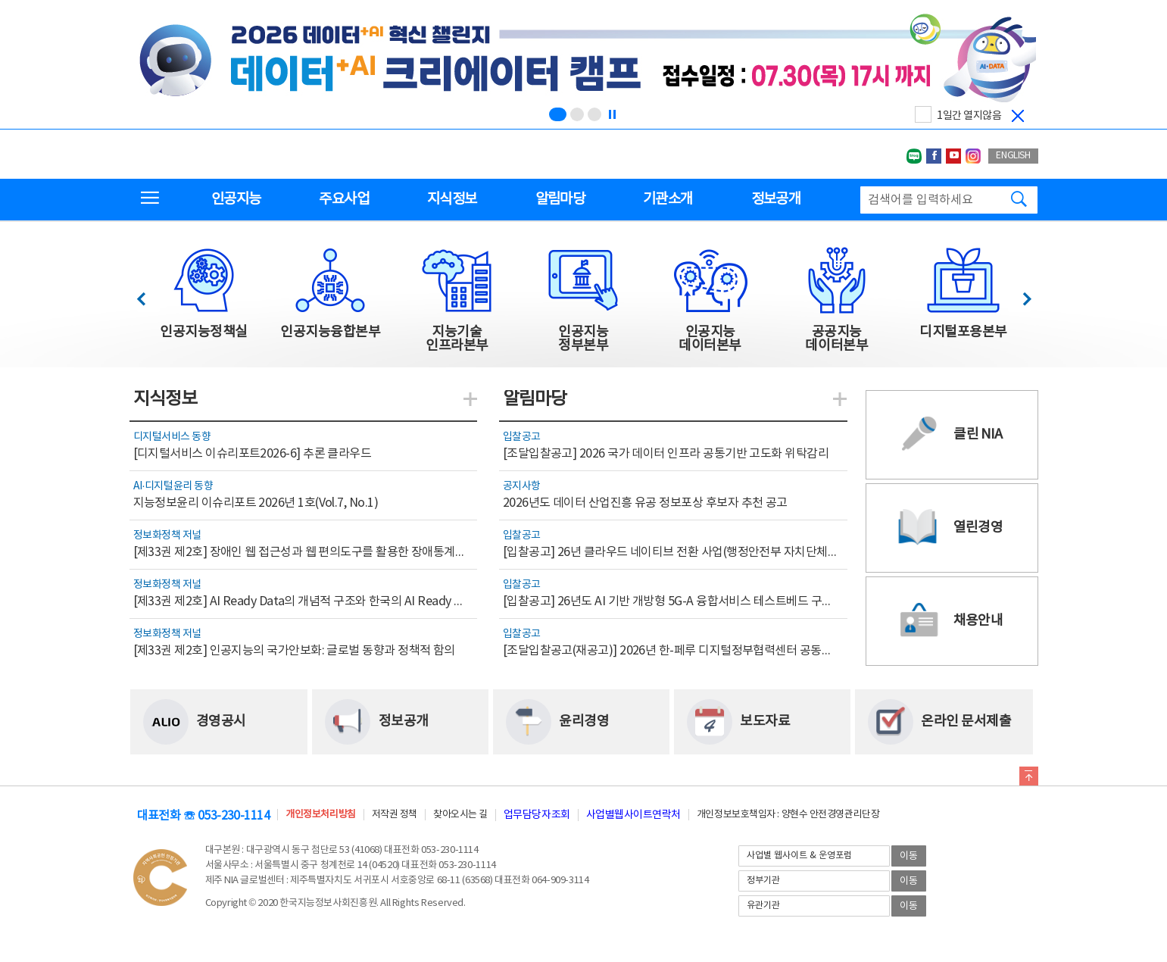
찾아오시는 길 (460, 815)
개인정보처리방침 (320, 815)
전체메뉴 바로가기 (0, 0)
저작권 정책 (394, 815)
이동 (909, 856)
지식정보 (451, 199)
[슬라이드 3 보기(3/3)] (594, 114)
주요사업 (343, 199)
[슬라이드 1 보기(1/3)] (557, 114)
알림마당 (560, 199)
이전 (148, 295)
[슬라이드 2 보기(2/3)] (577, 114)
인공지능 (236, 199)
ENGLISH (1013, 156)
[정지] (612, 114)
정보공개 (775, 199)
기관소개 (667, 199)
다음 (1018, 295)
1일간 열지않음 (969, 116)
